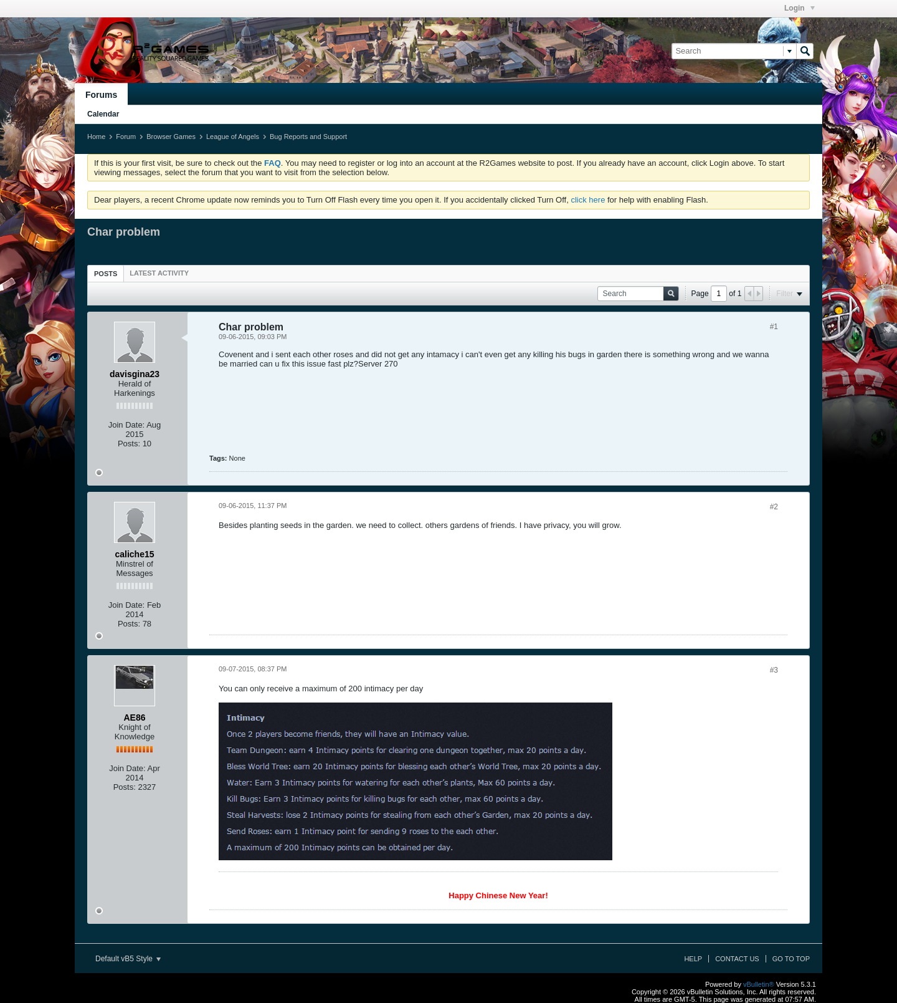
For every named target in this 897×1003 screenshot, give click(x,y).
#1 (774, 326)
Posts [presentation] (105, 273)
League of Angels (232, 136)
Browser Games (171, 136)
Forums (101, 95)
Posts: (129, 443)
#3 (774, 670)
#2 (774, 506)
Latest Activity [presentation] (159, 273)
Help (693, 958)
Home (96, 136)
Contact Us (737, 958)
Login (799, 8)
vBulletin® (758, 984)
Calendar (103, 114)
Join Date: (126, 425)
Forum (126, 136)
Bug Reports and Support (308, 136)
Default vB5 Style (128, 958)
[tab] (105, 273)
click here (588, 199)
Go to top (791, 958)
